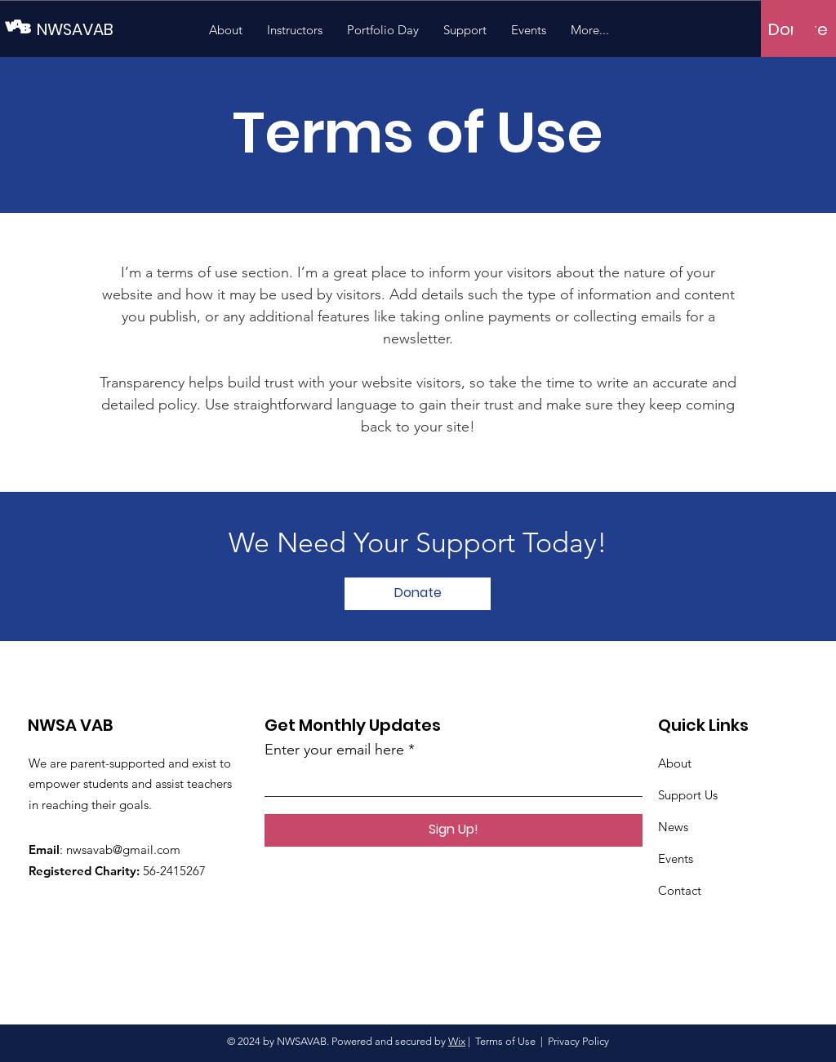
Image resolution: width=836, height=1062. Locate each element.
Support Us (688, 795)
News (673, 826)
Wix (456, 1041)
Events (675, 858)
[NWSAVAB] (110, 29)
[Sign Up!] (454, 830)
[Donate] (418, 593)
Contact (679, 890)
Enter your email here (334, 749)
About (674, 763)
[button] (804, 28)
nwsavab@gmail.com (123, 849)
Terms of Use (505, 1041)
